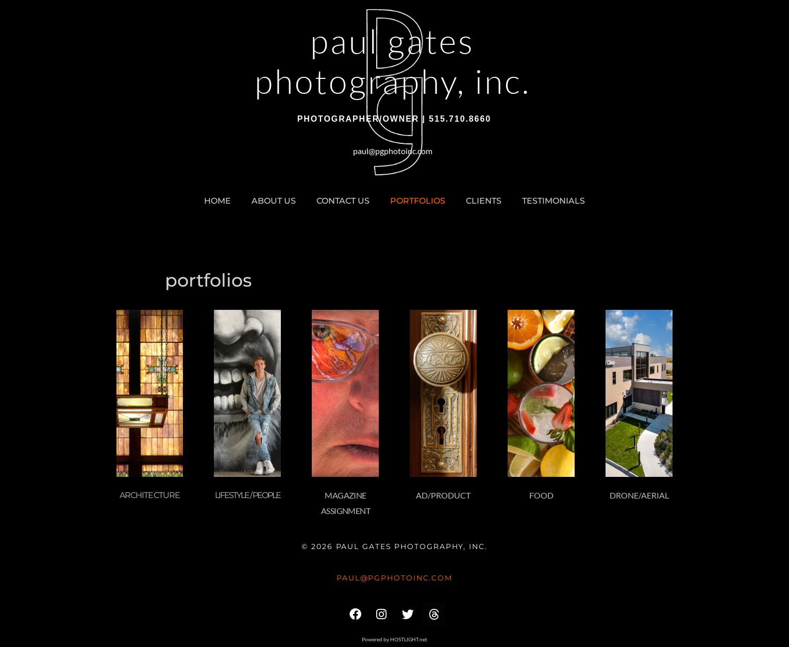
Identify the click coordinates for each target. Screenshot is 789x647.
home (217, 201)
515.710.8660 (460, 118)
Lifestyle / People (247, 495)
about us (273, 201)
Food (541, 495)
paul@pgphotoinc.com (392, 151)
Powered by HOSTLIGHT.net (394, 639)
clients (483, 201)
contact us (343, 201)
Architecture (150, 495)
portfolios (417, 201)
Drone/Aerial (639, 495)
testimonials (553, 201)
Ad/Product (443, 495)
